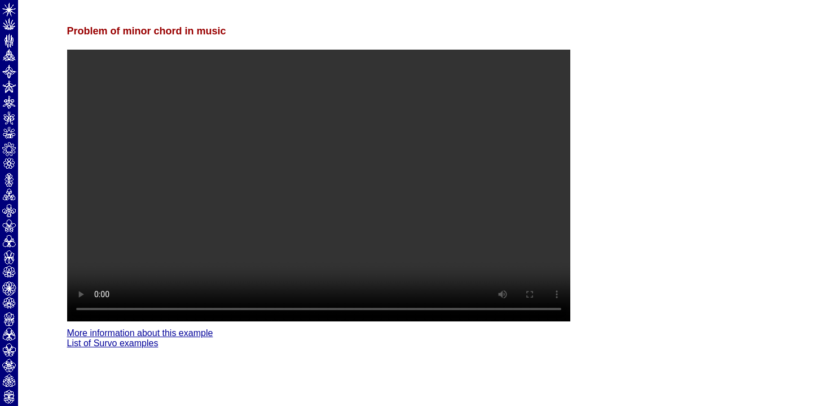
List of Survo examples (113, 343)
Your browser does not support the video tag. (318, 185)
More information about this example (140, 333)
